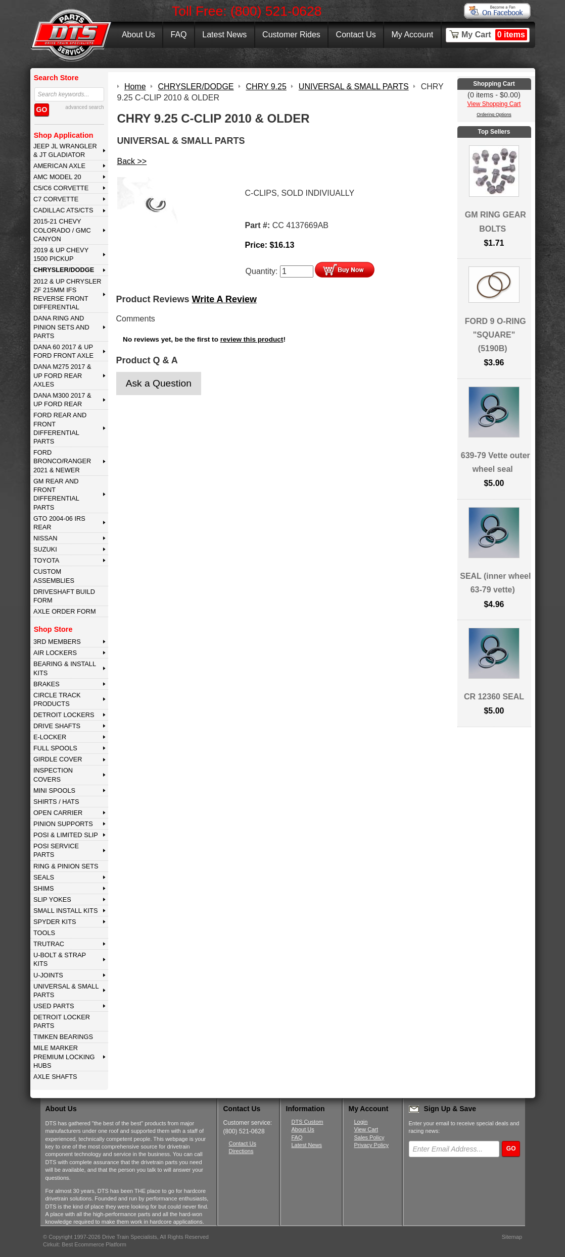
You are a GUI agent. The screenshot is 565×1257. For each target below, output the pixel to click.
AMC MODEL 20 (57, 177)
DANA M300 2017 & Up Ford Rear (62, 400)
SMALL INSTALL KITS (65, 910)
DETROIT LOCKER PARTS (61, 1021)
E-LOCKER (49, 737)
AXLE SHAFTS (55, 1076)
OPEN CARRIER (57, 812)
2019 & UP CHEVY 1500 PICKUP (60, 254)
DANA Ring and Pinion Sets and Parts (61, 327)
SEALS (43, 877)
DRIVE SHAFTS (56, 726)
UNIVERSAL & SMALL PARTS (66, 990)
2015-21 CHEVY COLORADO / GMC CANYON (62, 230)
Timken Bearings (63, 1037)
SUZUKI (45, 549)
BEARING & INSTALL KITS (64, 668)
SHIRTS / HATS (56, 801)
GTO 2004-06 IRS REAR (59, 523)
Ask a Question (159, 383)
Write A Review (224, 299)
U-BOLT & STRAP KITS (59, 959)
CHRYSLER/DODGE (63, 270)
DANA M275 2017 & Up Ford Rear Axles (62, 375)
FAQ (178, 34)
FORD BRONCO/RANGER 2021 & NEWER (62, 461)
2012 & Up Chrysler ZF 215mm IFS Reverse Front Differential (67, 294)
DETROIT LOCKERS (64, 715)
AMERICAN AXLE (59, 166)
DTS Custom (307, 1122)
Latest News (224, 34)
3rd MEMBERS (57, 641)
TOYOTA (46, 560)
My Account (413, 34)
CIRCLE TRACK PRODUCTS (57, 699)
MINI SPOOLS (54, 790)
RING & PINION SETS (66, 866)
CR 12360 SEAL (494, 696)
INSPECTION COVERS (53, 775)
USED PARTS (53, 1006)
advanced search (84, 107)
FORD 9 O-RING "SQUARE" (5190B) (495, 335)
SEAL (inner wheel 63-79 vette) (495, 583)
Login (361, 1122)
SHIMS (43, 888)
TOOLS (44, 933)
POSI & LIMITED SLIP (65, 835)
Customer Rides (291, 34)
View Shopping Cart (494, 103)
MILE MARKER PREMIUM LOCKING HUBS (64, 1056)
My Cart (494, 34)
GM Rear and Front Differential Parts (56, 494)
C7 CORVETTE (55, 199)
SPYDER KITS (54, 921)
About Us (138, 34)
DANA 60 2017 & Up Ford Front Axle (63, 351)
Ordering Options (494, 114)
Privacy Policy (371, 1145)
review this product (252, 339)
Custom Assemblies (53, 576)
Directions (241, 1151)
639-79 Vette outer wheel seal (495, 462)
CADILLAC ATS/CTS (63, 210)
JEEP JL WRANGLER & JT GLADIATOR (65, 150)
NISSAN (45, 538)
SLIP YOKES (52, 899)
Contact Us (356, 34)
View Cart (366, 1129)
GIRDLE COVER (57, 759)
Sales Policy (369, 1137)
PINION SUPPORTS (63, 824)
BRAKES (46, 684)
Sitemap (512, 1237)
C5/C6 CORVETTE (60, 188)
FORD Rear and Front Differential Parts (59, 428)
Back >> (132, 161)
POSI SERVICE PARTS (56, 850)
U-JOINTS (48, 975)
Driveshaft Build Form (64, 596)
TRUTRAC (48, 944)
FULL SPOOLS (55, 748)
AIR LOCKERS (55, 653)
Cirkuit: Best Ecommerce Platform (84, 1244)
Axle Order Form (64, 611)
